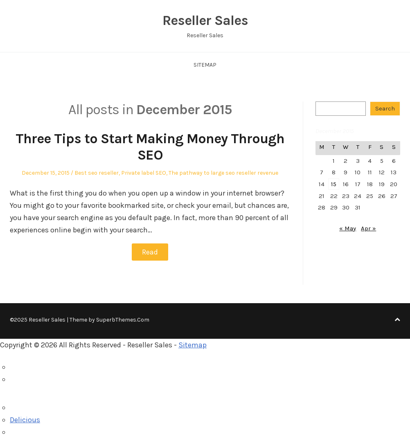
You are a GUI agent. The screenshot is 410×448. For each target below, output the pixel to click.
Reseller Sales (205, 20)
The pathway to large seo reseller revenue (223, 172)
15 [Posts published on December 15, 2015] (333, 184)
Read (150, 252)
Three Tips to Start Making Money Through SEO (150, 147)
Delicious (25, 419)
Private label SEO (143, 172)
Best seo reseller (96, 172)
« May (347, 228)
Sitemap (205, 64)
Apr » (368, 228)
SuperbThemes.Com (122, 319)
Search (385, 108)
